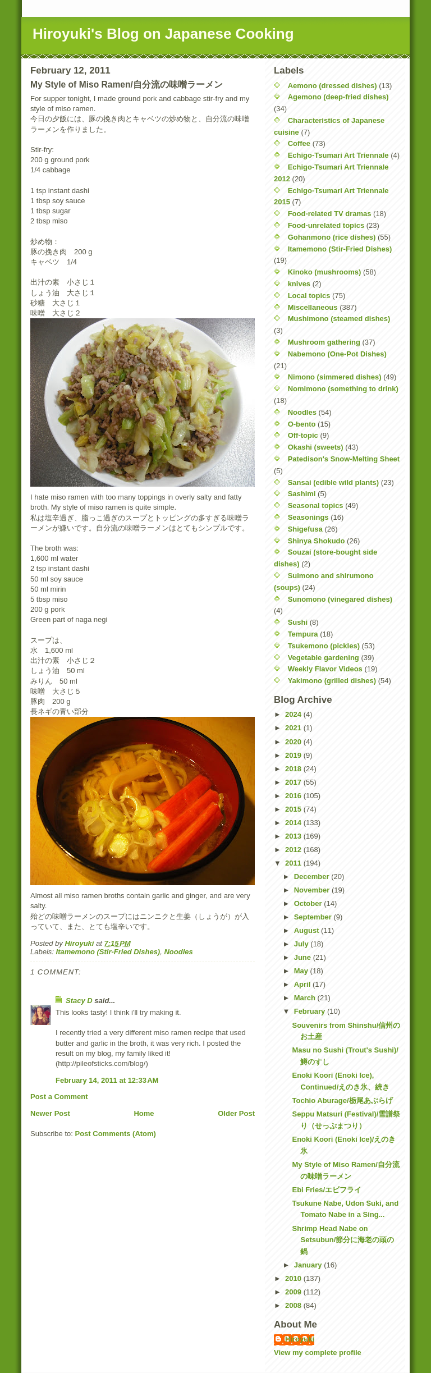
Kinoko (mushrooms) (324, 272)
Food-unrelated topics (326, 225)
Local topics (309, 295)
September (314, 917)
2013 (294, 836)
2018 (294, 769)
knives (299, 284)
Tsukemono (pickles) (324, 646)
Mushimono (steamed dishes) (339, 318)
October (309, 903)
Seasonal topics (315, 505)
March (306, 998)
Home (144, 1113)
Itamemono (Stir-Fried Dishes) (108, 952)
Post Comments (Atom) (115, 1133)
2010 (294, 1278)
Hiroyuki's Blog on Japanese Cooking (163, 33)
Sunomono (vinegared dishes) (340, 599)
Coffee (299, 143)
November (313, 890)
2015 (294, 809)
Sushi (298, 622)
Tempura (303, 634)
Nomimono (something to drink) (343, 389)
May (302, 971)
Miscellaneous (313, 307)
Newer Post (50, 1113)
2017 (294, 782)
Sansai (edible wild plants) (333, 482)
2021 (294, 728)
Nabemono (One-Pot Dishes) (337, 354)
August (307, 930)
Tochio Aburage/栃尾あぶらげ (342, 1100)
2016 (294, 795)
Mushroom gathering (324, 342)
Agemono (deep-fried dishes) (338, 97)
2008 (294, 1305)
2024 (294, 714)
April (303, 984)
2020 (294, 742)
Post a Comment (59, 1096)
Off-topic (303, 435)
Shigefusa (305, 529)
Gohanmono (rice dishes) (332, 237)
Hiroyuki (299, 1339)
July (302, 944)
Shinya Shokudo (316, 541)
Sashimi (302, 493)
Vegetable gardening (323, 657)
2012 (294, 849)
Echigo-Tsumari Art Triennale (338, 155)
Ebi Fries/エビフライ (326, 1190)
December (312, 876)
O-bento (302, 424)
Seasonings (308, 517)
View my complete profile (317, 1352)
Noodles (178, 952)
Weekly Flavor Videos (325, 669)
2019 (294, 755)
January (309, 1265)
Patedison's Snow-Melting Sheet (344, 459)
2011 (294, 863)
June (303, 957)
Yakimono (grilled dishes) (332, 680)
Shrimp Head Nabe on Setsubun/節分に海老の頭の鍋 (343, 1240)
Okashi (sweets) (315, 447)
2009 (294, 1292)
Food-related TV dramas (330, 213)
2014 (294, 822)
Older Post (236, 1113)
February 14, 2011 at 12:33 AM (107, 1080)
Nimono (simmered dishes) (335, 377)
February (310, 1011)
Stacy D (79, 1000)
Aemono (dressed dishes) (332, 85)
